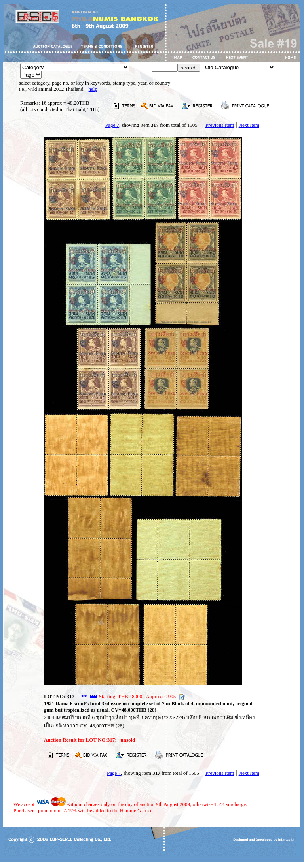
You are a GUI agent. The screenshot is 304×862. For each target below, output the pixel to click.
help (93, 89)
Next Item (249, 125)
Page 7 (112, 125)
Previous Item (219, 125)
